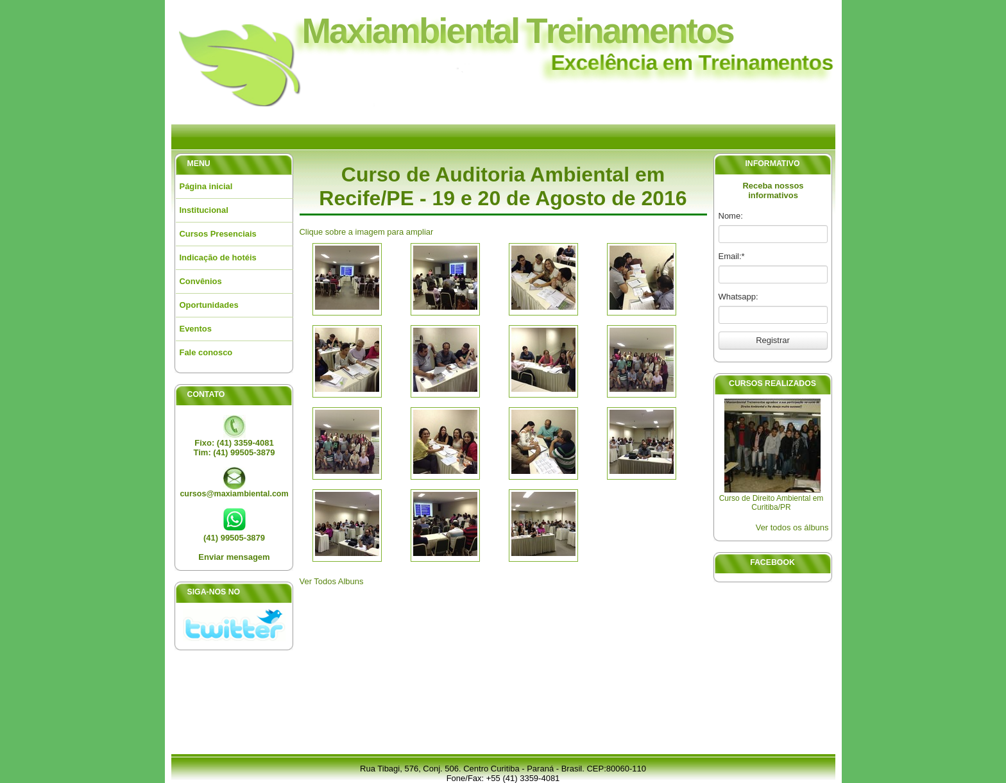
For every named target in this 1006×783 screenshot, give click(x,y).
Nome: (731, 216)
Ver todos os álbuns (792, 527)
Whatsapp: (738, 296)
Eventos (196, 328)
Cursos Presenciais (218, 234)
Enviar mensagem (233, 557)
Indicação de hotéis (218, 257)
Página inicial (206, 186)
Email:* (732, 256)
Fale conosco (206, 352)
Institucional (204, 210)
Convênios (201, 281)
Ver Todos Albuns (332, 581)
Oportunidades (209, 305)
